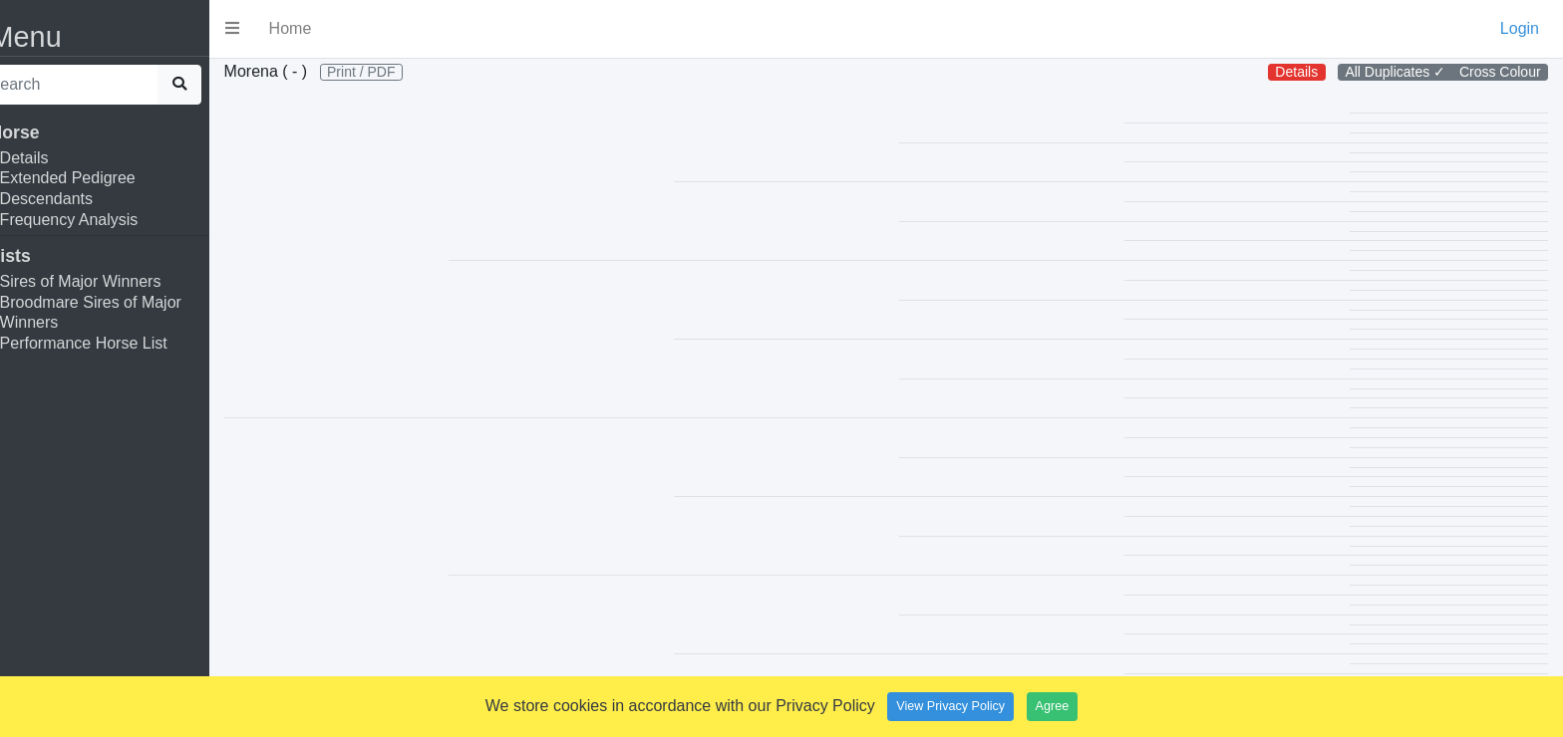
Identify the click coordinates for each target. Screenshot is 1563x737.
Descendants (76, 198)
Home (320, 28)
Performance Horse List (113, 343)
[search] (98, 85)
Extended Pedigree (97, 177)
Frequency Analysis (99, 219)
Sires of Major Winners (110, 281)
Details (54, 157)
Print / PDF (391, 72)
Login (1519, 28)
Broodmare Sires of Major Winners (120, 313)
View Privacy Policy (950, 706)
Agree (1053, 706)
